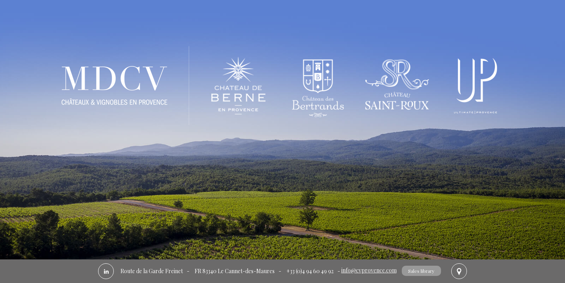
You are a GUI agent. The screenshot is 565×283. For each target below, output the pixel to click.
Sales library (421, 271)
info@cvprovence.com (369, 270)
